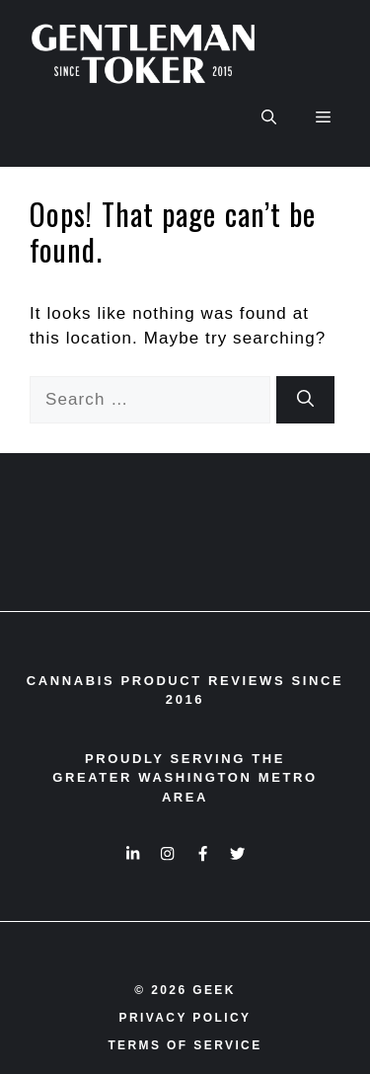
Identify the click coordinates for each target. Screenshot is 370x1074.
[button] (269, 117)
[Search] (305, 399)
